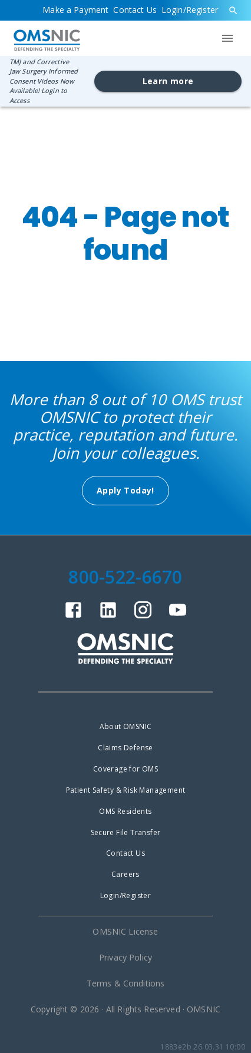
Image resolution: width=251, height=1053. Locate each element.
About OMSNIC (126, 726)
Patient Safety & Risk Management (126, 790)
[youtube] (177, 616)
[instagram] (143, 616)
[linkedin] (108, 616)
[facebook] (73, 616)
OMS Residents (125, 811)
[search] (233, 10)
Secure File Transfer (126, 832)
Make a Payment (75, 9)
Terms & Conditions (126, 983)
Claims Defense (125, 748)
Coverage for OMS (125, 769)
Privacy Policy (125, 957)
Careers (125, 874)
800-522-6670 (125, 577)
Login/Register (189, 9)
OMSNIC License (125, 931)
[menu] (227, 38)
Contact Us (135, 9)
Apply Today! (125, 490)
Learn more (168, 81)
